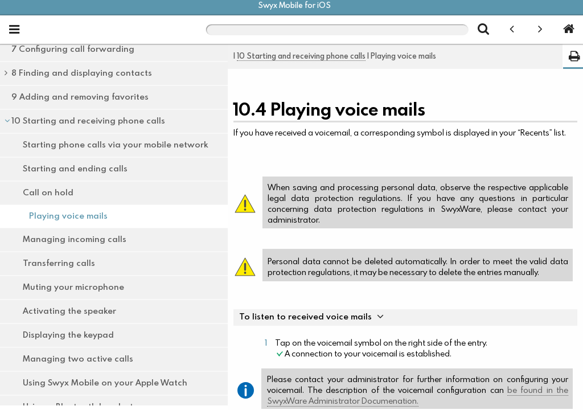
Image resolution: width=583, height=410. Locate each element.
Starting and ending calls (75, 169)
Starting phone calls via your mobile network (115, 145)
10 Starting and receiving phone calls (88, 121)
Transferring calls (59, 263)
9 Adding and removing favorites (80, 97)
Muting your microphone (73, 287)
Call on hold (48, 193)
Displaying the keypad (68, 335)
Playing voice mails (68, 216)
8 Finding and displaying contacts (81, 73)
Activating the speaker (69, 311)
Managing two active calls (78, 359)
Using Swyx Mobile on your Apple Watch (105, 383)
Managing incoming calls (74, 239)
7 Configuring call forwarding (72, 49)
